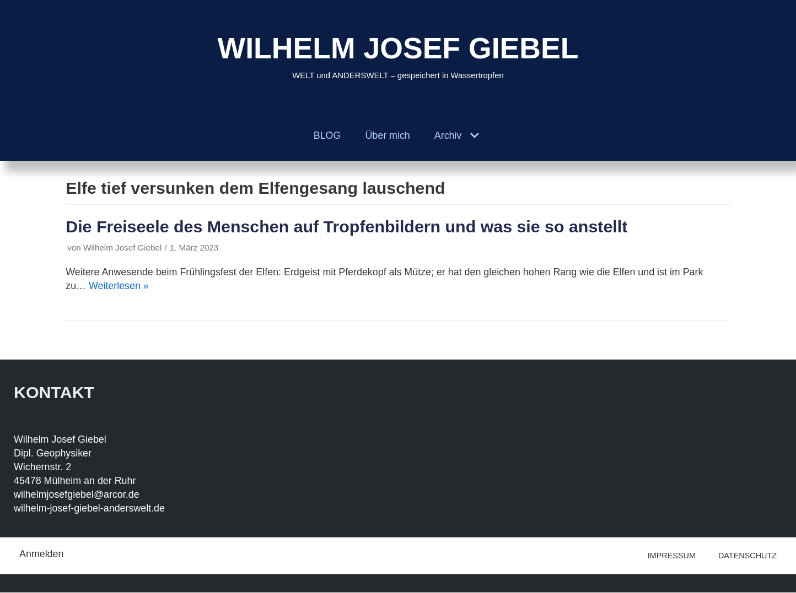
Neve (30, 583)
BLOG (327, 135)
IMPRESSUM (672, 556)
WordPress (144, 583)
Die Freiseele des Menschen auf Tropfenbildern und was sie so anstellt (349, 226)
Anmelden (41, 554)
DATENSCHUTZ (747, 556)
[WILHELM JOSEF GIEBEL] (398, 55)
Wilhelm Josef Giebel (123, 248)
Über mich (387, 135)
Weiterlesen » (119, 286)
